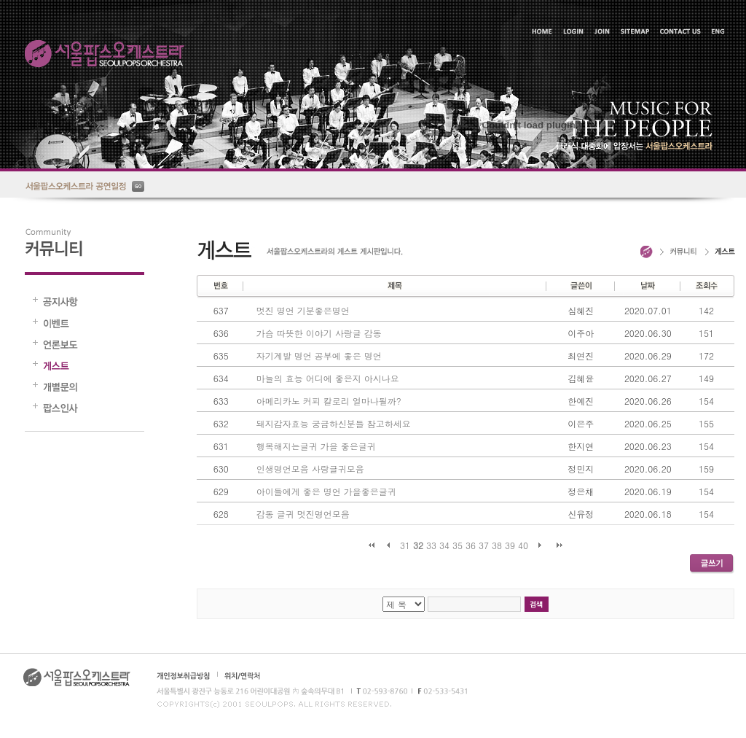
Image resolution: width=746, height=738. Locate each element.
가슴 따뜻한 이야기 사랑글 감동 (319, 333)
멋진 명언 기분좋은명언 (303, 310)
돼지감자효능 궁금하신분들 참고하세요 (333, 423)
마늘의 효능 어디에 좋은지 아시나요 (327, 378)
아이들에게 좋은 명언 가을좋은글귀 (326, 491)
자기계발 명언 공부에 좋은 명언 (319, 355)
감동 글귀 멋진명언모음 (303, 514)
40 (523, 545)
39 (510, 545)
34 (444, 545)
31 (405, 545)
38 (497, 545)
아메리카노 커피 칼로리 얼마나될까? (328, 401)
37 (484, 545)
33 (431, 545)
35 (457, 545)
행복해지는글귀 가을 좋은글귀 (316, 446)
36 (471, 545)
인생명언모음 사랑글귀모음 (310, 468)
